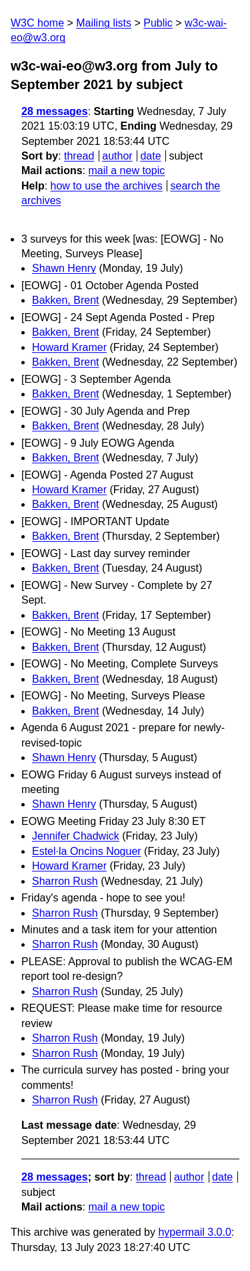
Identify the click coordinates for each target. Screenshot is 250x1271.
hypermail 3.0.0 (194, 1232)
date (150, 156)
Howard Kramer (69, 347)
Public (158, 23)
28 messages (54, 111)
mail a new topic (126, 170)
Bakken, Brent (65, 300)
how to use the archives (107, 185)
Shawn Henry (64, 268)
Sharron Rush (65, 881)
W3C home (37, 23)
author (117, 156)
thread (79, 156)
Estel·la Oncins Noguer (86, 851)
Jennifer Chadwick (75, 836)
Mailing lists (103, 23)
